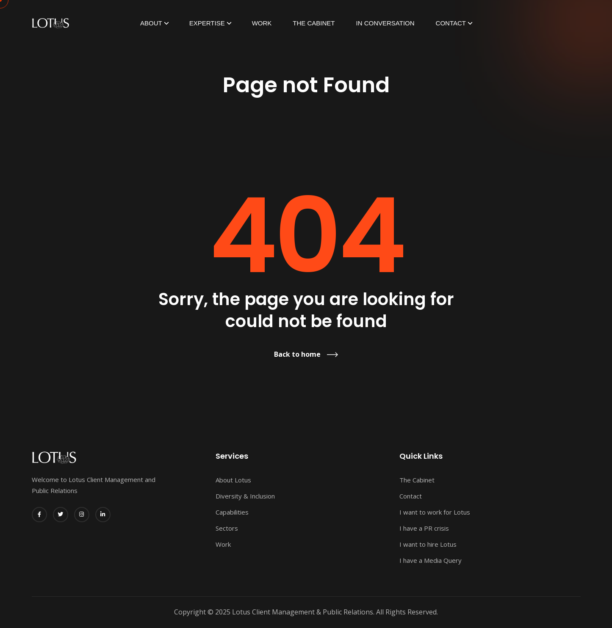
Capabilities (232, 512)
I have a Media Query (430, 560)
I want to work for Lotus (434, 512)
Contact (451, 23)
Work (262, 23)
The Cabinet (314, 23)
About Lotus (233, 480)
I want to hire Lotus (428, 544)
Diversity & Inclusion (245, 496)
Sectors (227, 528)
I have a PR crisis (424, 528)
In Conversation (385, 23)
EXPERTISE (207, 23)
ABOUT (151, 23)
